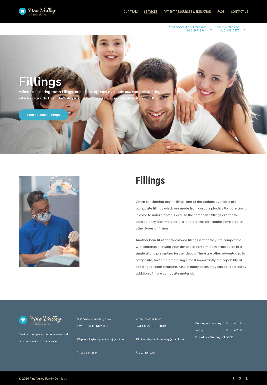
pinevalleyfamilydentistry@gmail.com (101, 339)
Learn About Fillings (43, 116)
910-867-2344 (87, 352)
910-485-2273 (146, 352)
